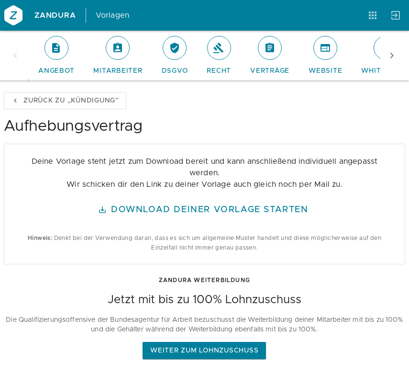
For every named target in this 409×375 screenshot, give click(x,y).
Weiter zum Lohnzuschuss (204, 350)
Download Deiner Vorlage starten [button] (204, 209)
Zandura (55, 15)
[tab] (56, 55)
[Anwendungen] (372, 15)
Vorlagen (113, 15)
